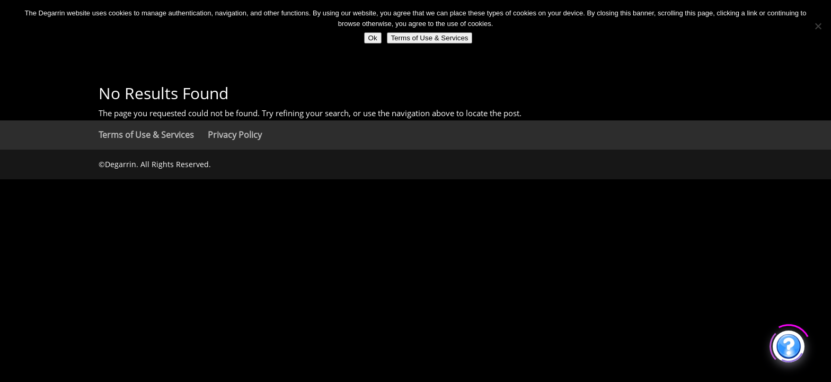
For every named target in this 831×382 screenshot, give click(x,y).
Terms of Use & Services (146, 135)
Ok (372, 38)
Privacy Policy (235, 135)
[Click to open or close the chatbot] (789, 345)
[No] (817, 26)
